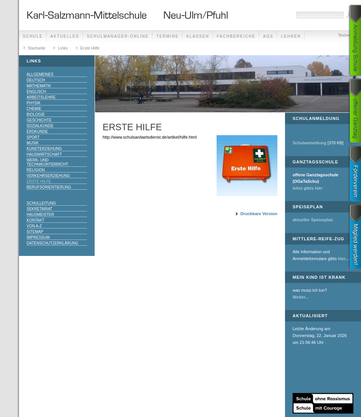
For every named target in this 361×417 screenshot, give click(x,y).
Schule (33, 36)
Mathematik (39, 86)
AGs (268, 36)
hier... (343, 258)
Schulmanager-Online (118, 36)
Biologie (36, 114)
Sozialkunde (40, 126)
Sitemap (35, 232)
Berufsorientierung (49, 187)
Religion (36, 170)
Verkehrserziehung (48, 176)
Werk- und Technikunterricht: (48, 162)
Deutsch (36, 80)
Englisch (36, 91)
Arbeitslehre (41, 97)
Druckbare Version (259, 213)
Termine (167, 36)
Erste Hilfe (90, 48)
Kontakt (35, 220)
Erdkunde (37, 131)
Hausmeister (40, 214)
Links (63, 48)
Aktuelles (65, 36)
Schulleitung (41, 203)
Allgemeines (40, 74)
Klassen (197, 36)
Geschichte (39, 120)
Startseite (36, 48)
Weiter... (301, 297)
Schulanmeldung (309, 143)
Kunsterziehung (44, 149)
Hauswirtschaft (44, 154)
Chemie (34, 109)
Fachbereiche (236, 36)
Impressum (38, 237)
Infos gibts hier (308, 188)
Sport (33, 137)
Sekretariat (39, 209)
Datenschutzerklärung (52, 243)
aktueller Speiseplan (313, 219)
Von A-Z (34, 226)
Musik (33, 143)
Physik (34, 103)
